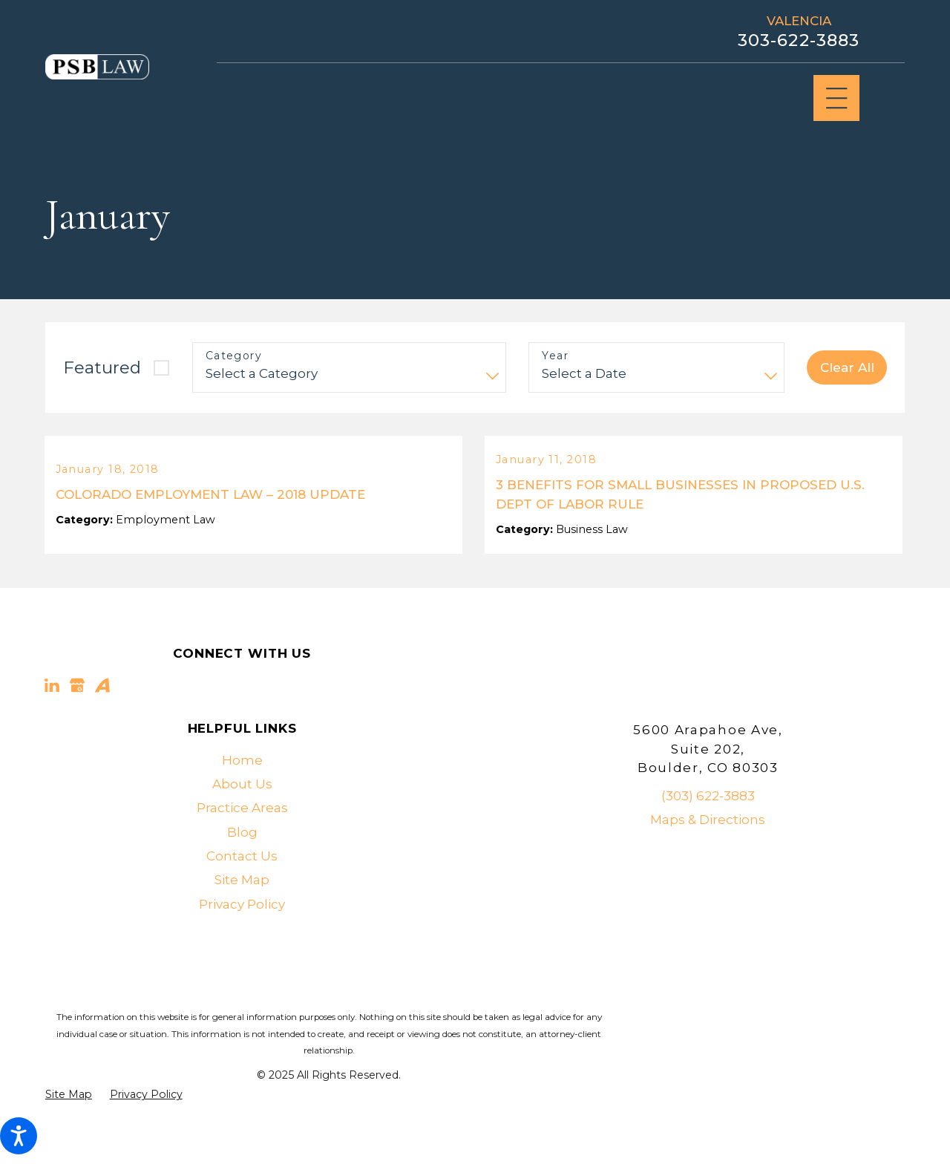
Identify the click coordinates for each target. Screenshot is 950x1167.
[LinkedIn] (52, 710)
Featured (102, 367)
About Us (242, 809)
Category (234, 356)
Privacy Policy (242, 928)
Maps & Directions (707, 844)
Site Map (241, 905)
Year (555, 356)
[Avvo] (102, 710)
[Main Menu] (836, 98)
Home (242, 785)
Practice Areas (242, 833)
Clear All (847, 367)
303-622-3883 (799, 40)
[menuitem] (242, 785)
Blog (242, 856)
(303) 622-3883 (708, 821)
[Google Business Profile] (77, 710)
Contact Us (242, 881)
